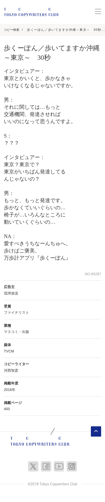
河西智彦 (11, 370)
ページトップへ (96, 431)
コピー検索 (11, 30)
